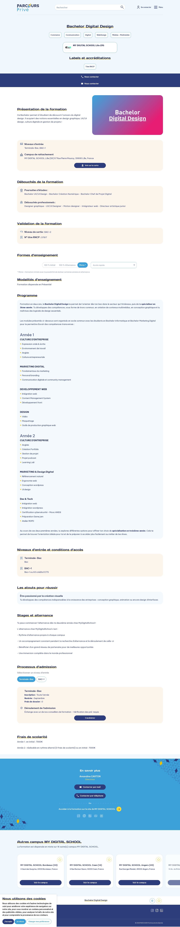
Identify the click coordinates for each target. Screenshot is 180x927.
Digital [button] (88, 35)
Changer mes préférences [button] (38, 922)
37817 (44, 237)
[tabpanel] (90, 583)
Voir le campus (41, 883)
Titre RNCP (89, 66)
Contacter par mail (90, 787)
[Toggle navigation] (158, 7)
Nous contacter (90, 83)
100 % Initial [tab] (49, 265)
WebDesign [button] (101, 35)
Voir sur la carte (90, 165)
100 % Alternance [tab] (67, 265)
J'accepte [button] (8, 922)
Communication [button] (72, 35)
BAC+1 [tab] (41, 679)
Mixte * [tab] (83, 265)
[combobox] (113, 265)
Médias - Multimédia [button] (120, 35)
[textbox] (113, 265)
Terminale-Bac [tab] (26, 679)
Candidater (90, 718)
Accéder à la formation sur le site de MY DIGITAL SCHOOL (90, 809)
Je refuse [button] (20, 922)
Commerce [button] (55, 35)
